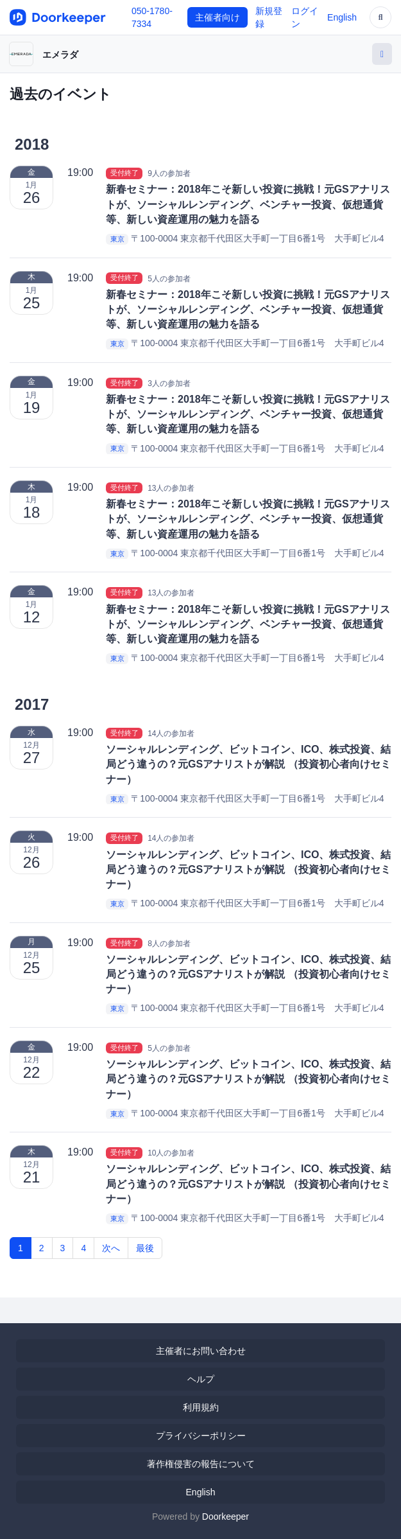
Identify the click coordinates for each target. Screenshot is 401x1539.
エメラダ (60, 54)
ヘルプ (200, 1379)
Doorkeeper (225, 1516)
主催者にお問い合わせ (201, 1351)
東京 (117, 239)
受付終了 (124, 173)
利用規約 (201, 1407)
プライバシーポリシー (201, 1435)
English (342, 17)
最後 (145, 1248)
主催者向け (217, 17)
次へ (111, 1248)
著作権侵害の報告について (201, 1464)
